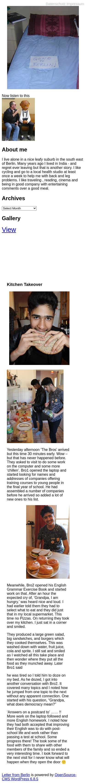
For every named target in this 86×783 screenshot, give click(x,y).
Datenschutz (56, 4)
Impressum (75, 4)
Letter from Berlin (16, 775)
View (9, 229)
